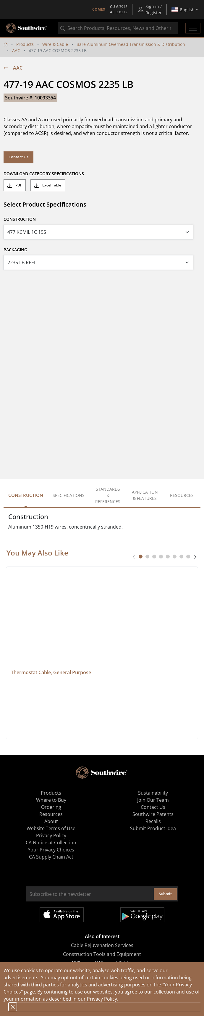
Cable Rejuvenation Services (102, 945)
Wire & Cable (55, 44)
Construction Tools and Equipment (102, 954)
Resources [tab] (182, 495)
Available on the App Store (62, 914)
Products (25, 44)
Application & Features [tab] (145, 495)
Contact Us (18, 157)
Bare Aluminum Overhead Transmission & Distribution (131, 44)
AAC (16, 50)
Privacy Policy (102, 999)
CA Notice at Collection (51, 842)
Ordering (51, 807)
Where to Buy (51, 800)
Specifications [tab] (69, 495)
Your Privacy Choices (51, 849)
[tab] (141, 556)
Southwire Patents (153, 814)
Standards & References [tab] (107, 495)
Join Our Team (153, 800)
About (51, 821)
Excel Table (47, 185)
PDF (14, 185)
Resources (51, 814)
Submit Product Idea (153, 828)
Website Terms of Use (51, 828)
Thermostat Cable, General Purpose (51, 672)
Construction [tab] (25, 495)
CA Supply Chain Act (51, 857)
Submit (165, 893)
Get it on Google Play (142, 914)
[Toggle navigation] (192, 28)
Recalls (153, 821)
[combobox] (118, 28)
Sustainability (153, 793)
